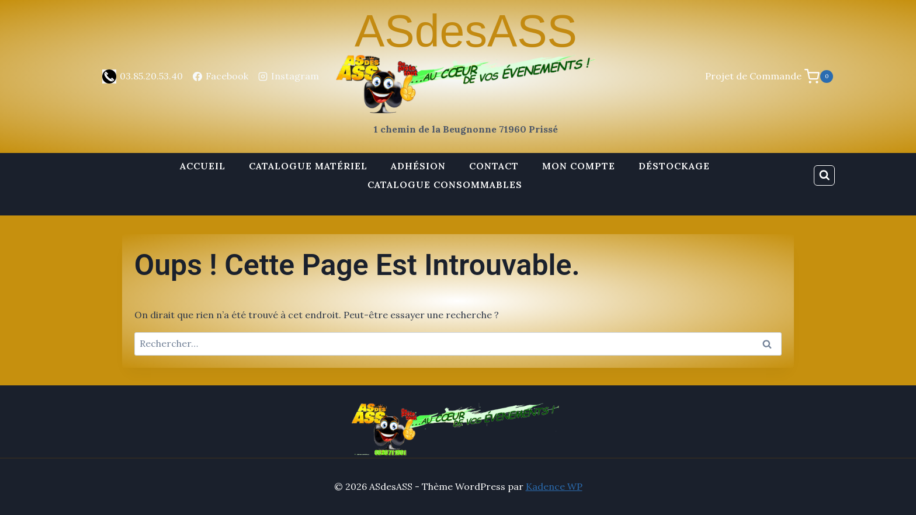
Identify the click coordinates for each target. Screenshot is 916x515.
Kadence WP (554, 486)
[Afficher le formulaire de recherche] (824, 175)
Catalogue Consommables (444, 184)
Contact (494, 166)
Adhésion (418, 166)
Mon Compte (578, 166)
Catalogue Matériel (308, 166)
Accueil (202, 166)
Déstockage (674, 166)
